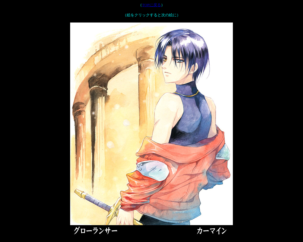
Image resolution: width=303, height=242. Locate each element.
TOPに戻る (151, 5)
